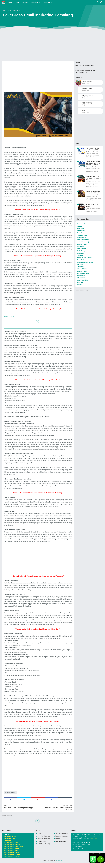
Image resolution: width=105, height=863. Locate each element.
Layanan (10, 2)
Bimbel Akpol (34, 2)
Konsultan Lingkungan (61, 836)
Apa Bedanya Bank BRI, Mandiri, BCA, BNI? (93, 149)
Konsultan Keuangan (44, 836)
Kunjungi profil (85, 83)
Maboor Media (58, 860)
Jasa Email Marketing (10, 792)
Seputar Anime (42, 841)
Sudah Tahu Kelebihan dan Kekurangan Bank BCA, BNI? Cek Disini (93, 163)
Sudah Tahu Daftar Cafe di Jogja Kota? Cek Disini (93, 192)
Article (39, 833)
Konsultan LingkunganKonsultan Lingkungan (44, 838)
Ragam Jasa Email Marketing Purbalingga (18, 808)
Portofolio (25, 2)
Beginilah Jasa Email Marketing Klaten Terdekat (58, 808)
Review (57, 838)
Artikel (17, 2)
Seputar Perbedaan (61, 841)
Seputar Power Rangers (44, 843)
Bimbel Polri (46, 2)
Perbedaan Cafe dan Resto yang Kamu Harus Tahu (93, 178)
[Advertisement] (52, 45)
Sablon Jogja (93, 838)
